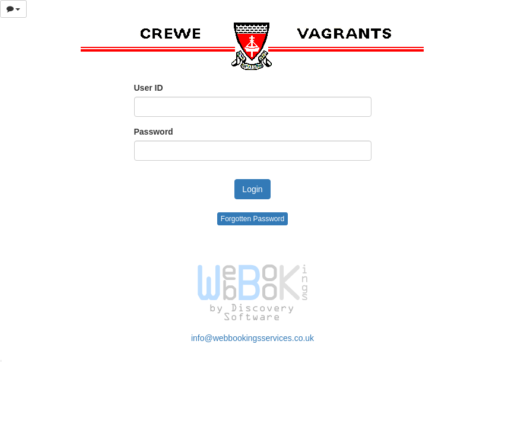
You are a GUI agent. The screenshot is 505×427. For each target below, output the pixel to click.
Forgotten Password (252, 219)
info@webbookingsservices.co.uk (252, 338)
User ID (148, 88)
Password (153, 131)
